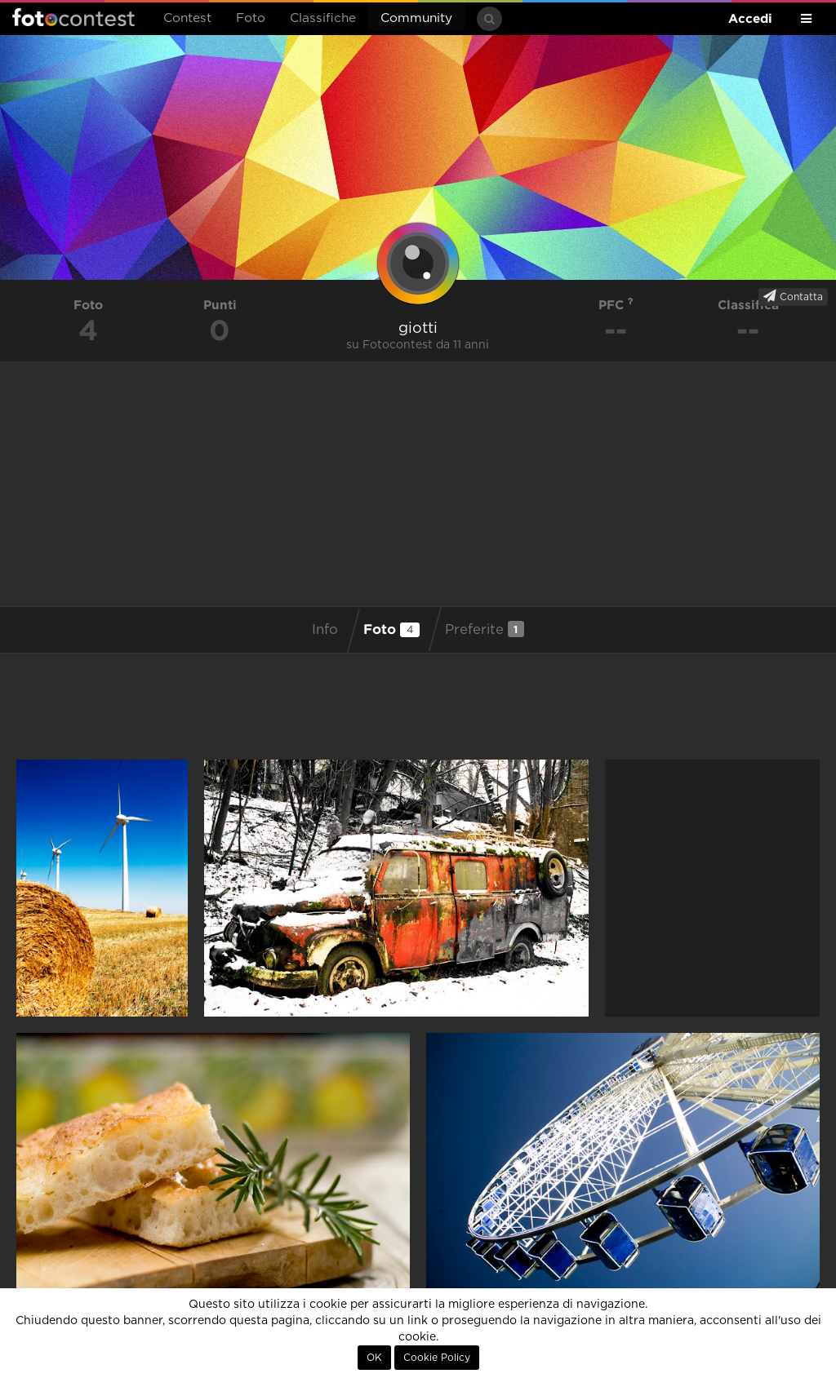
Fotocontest (73, 17)
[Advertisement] (418, 484)
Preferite (484, 629)
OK (374, 1357)
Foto (250, 18)
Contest (187, 18)
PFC (616, 305)
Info (325, 629)
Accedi (750, 18)
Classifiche (323, 18)
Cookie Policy (436, 1357)
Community (416, 18)
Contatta (793, 296)
